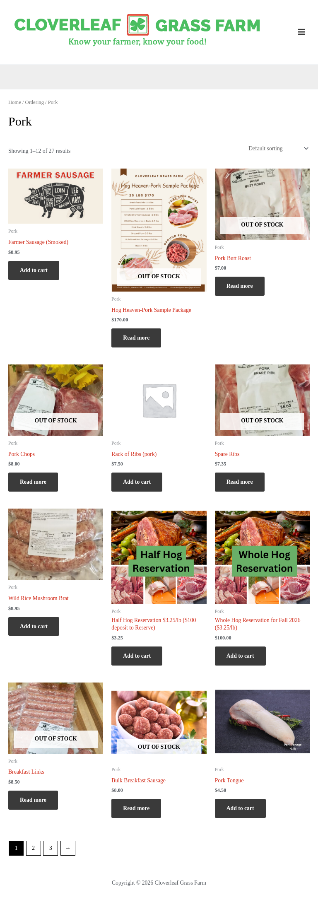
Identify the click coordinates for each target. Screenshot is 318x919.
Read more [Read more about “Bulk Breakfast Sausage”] (136, 808)
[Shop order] (278, 148)
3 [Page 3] (50, 848)
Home (14, 102)
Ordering (34, 102)
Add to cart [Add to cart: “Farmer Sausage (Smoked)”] (34, 270)
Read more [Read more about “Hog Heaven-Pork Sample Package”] (136, 338)
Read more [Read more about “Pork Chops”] (33, 482)
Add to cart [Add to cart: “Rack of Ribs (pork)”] (137, 482)
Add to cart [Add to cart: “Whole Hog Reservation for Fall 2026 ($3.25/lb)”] (240, 656)
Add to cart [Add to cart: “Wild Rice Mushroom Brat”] (34, 626)
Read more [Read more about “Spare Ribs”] (239, 482)
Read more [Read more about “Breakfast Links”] (33, 800)
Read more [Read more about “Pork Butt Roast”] (239, 286)
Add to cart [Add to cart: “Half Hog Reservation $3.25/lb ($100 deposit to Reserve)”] (137, 656)
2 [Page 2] (33, 848)
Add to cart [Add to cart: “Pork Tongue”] (240, 808)
